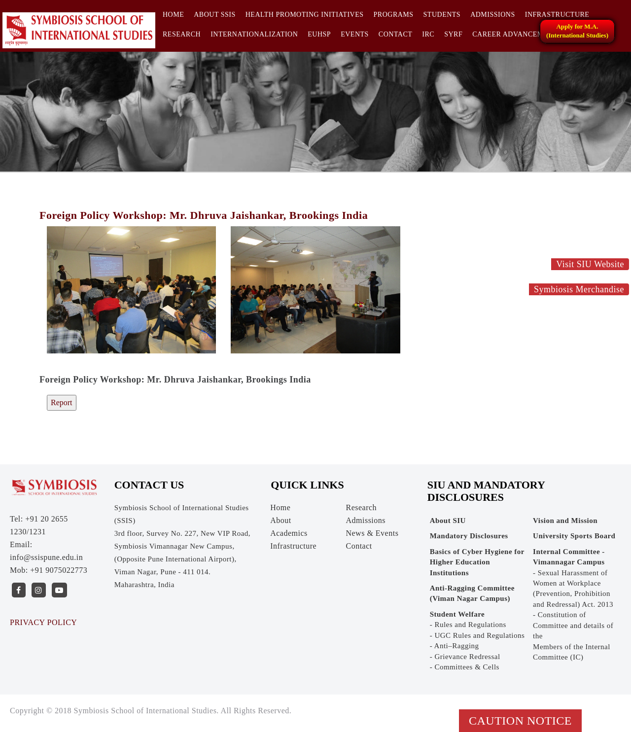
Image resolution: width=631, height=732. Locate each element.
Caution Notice (520, 720)
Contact (396, 34)
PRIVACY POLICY (43, 622)
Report (61, 402)
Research (182, 34)
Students (442, 14)
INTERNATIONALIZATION (254, 34)
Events (355, 34)
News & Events (372, 533)
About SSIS (215, 14)
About (280, 520)
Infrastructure (557, 14)
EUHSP (319, 34)
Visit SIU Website (590, 264)
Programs (394, 14)
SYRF (453, 34)
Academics (289, 533)
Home (173, 14)
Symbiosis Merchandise (579, 289)
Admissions (492, 14)
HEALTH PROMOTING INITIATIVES (304, 14)
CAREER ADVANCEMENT (515, 34)
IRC (428, 34)
